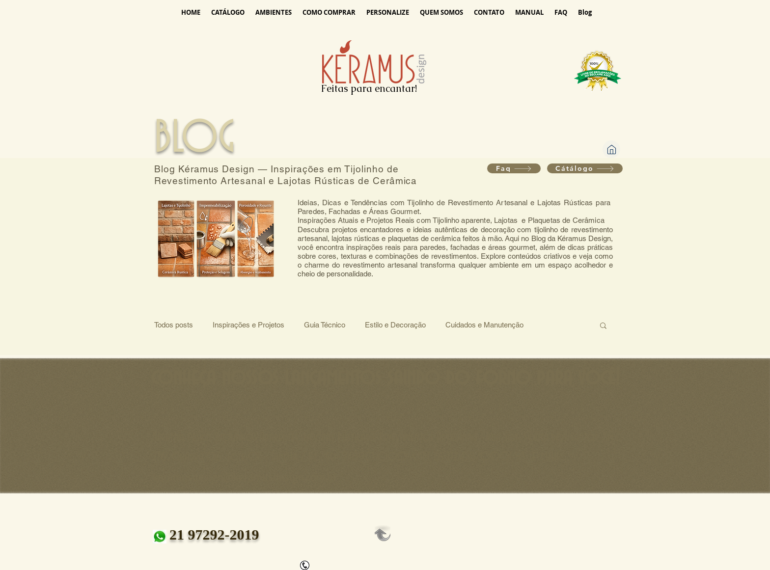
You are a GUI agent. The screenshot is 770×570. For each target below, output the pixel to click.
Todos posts (173, 325)
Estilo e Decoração (395, 325)
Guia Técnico (324, 325)
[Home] (611, 149)
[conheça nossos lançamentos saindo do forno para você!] (385, 378)
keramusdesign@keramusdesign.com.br (245, 476)
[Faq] (514, 168)
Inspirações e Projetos (248, 325)
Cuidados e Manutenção (484, 325)
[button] (603, 326)
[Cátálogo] (585, 168)
